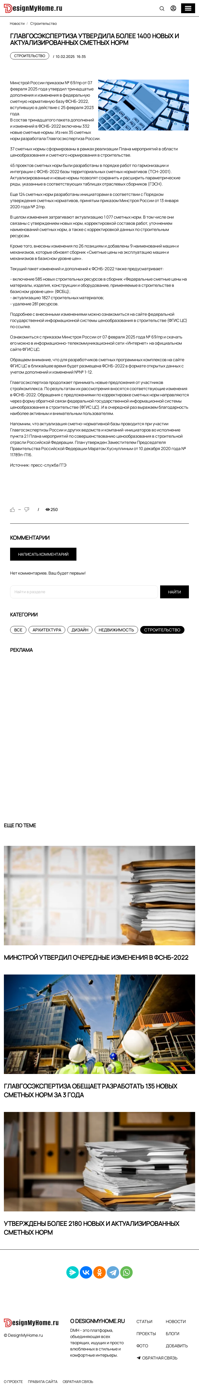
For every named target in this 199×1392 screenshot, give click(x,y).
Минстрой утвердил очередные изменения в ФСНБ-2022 (96, 957)
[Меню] (188, 8)
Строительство (29, 55)
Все (18, 630)
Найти (174, 592)
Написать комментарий (43, 554)
